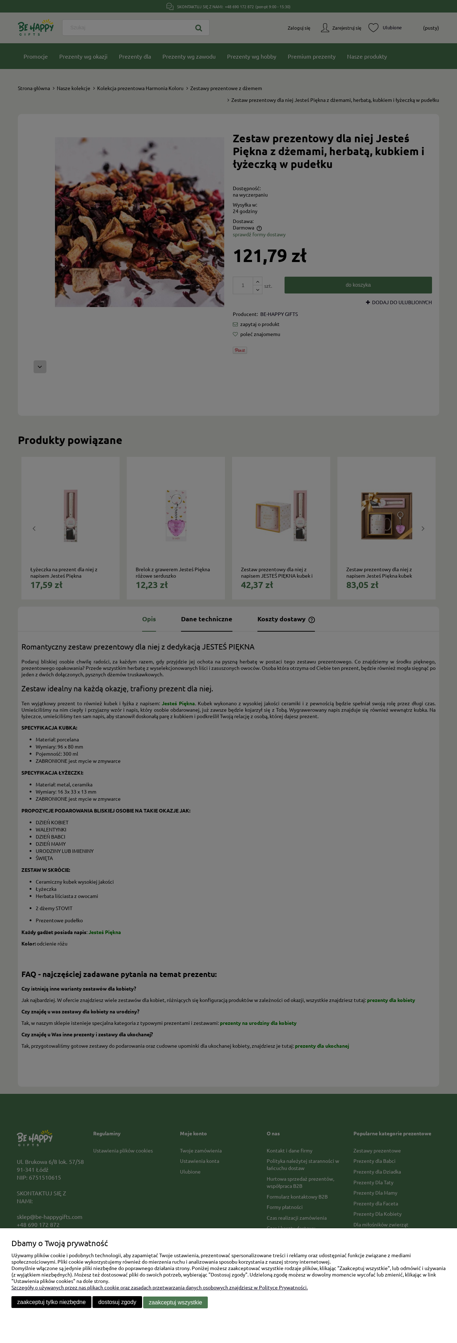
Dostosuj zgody (117, 1302)
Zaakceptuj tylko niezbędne (51, 1302)
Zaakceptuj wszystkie (175, 1302)
